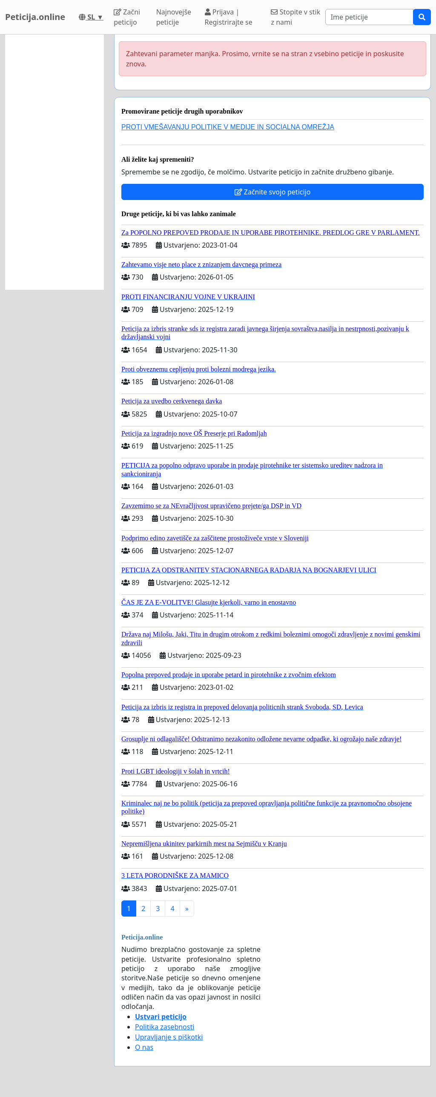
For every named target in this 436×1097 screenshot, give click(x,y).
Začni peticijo (127, 17)
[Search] (369, 17)
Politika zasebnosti (164, 1026)
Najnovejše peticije (173, 17)
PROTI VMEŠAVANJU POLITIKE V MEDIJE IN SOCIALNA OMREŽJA (227, 127)
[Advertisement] (54, 162)
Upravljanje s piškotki (169, 1037)
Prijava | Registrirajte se (228, 17)
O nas (144, 1047)
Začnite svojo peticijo (273, 192)
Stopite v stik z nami (295, 17)
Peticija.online (35, 17)
